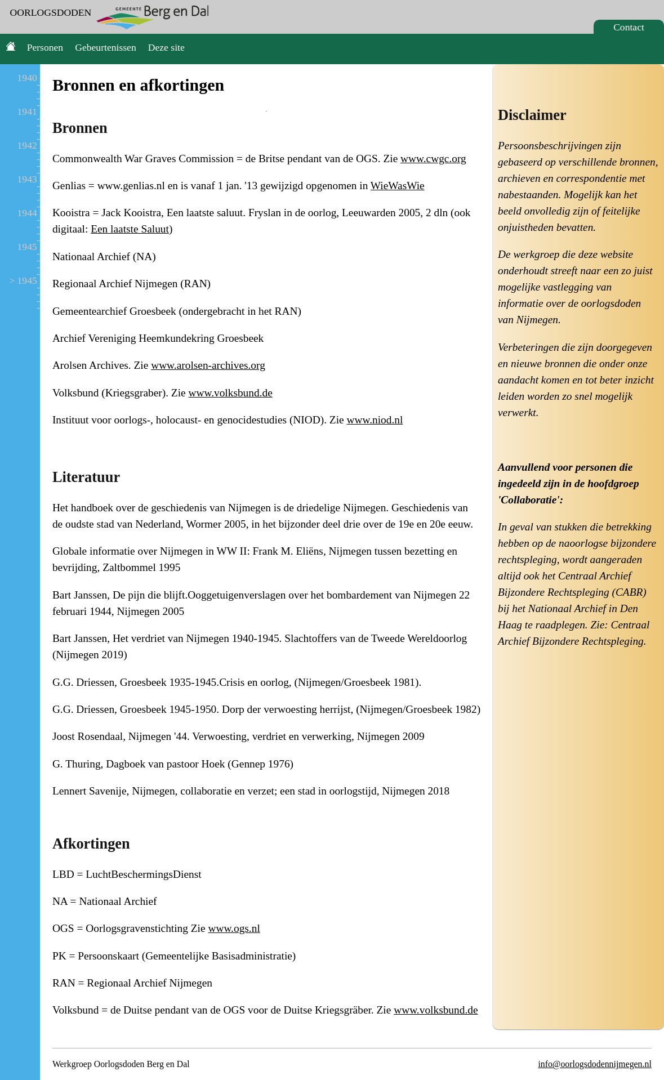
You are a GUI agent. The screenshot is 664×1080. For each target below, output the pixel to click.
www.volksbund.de (230, 393)
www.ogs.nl (234, 928)
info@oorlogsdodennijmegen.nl (594, 1064)
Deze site (166, 47)
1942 (27, 145)
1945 (27, 246)
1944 (27, 212)
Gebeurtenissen (105, 47)
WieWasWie (398, 185)
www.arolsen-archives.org (208, 365)
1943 (27, 179)
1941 (27, 111)
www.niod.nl (374, 420)
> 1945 (23, 280)
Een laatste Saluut (130, 229)
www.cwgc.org (433, 158)
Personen (45, 47)
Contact (628, 27)
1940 (27, 77)
